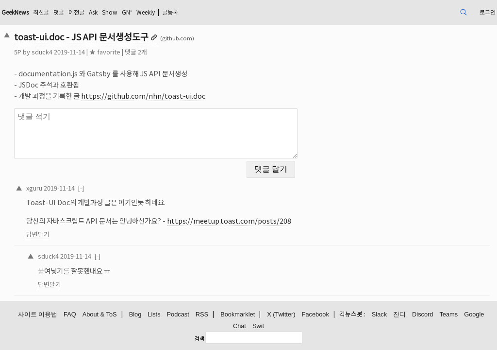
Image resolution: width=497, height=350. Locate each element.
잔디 (399, 313)
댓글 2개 (183, 51)
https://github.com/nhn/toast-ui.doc (190, 95)
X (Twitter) (281, 313)
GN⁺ (199, 12)
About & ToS (100, 313)
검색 (199, 337)
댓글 (120, 12)
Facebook (315, 313)
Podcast (178, 313)
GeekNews (68, 12)
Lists (154, 313)
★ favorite (151, 51)
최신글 (99, 12)
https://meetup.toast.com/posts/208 (276, 215)
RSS (202, 313)
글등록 (251, 12)
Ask (160, 12)
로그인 (436, 12)
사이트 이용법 (38, 313)
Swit (258, 324)
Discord (422, 313)
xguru (81, 181)
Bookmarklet (237, 313)
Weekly (222, 12)
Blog (135, 313)
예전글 (140, 12)
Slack (379, 313)
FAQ (70, 313)
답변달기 (85, 228)
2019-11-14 (106, 181)
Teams (448, 313)
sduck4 (89, 51)
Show (179, 12)
